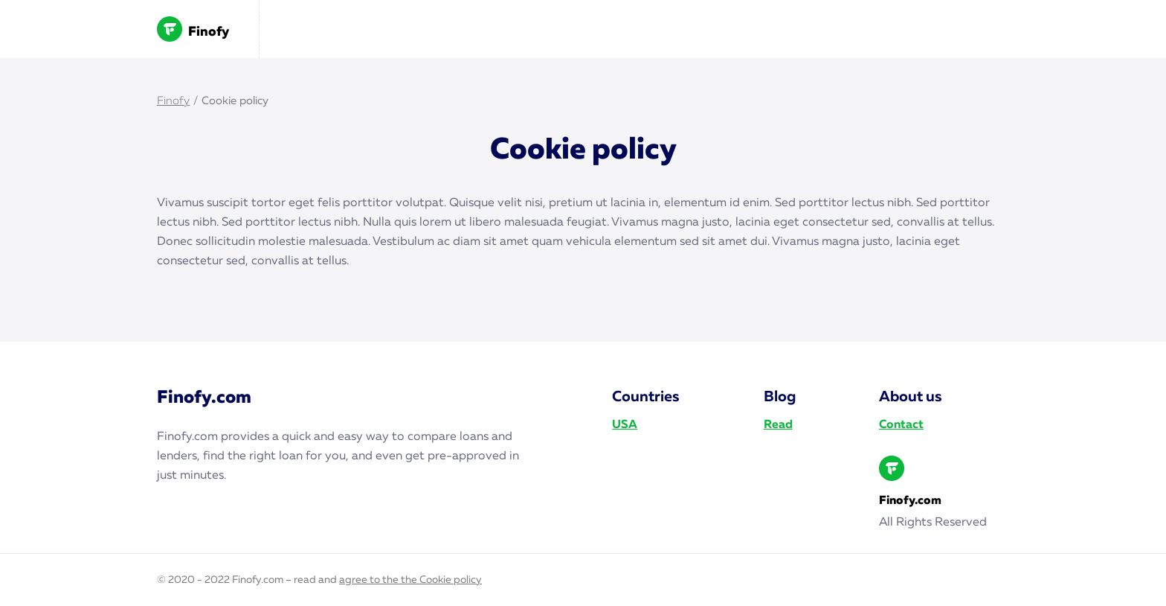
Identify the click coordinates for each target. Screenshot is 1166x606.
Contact (901, 425)
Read (778, 425)
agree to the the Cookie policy (410, 580)
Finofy (193, 29)
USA (624, 425)
